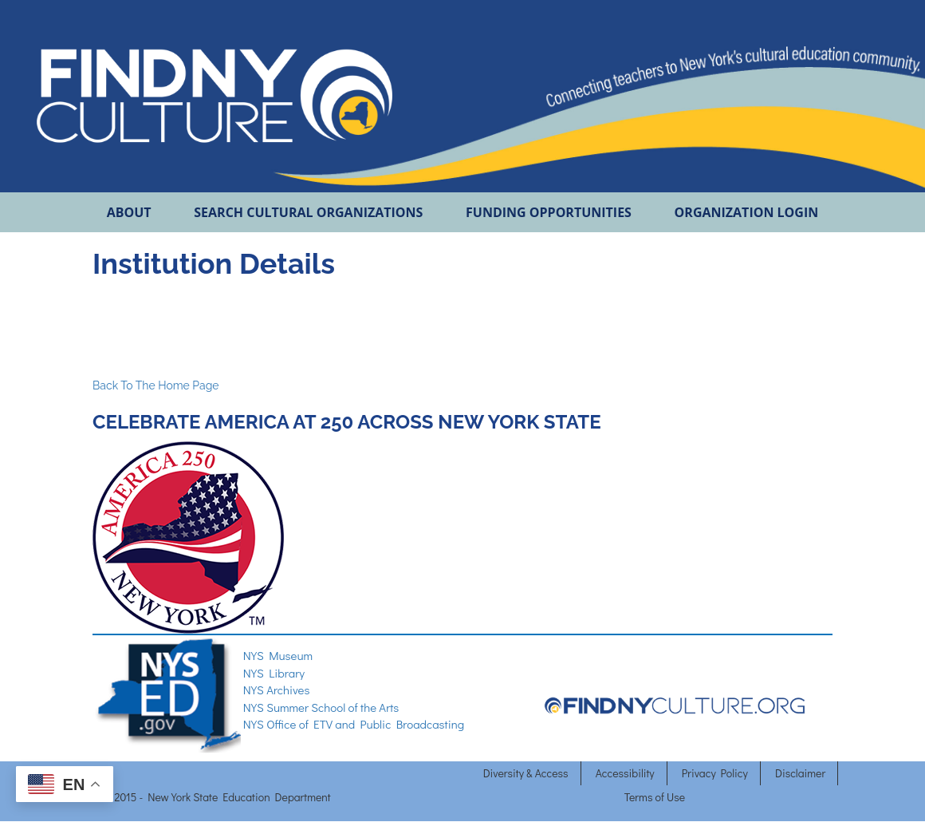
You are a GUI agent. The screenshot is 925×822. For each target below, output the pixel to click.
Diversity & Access (526, 773)
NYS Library (274, 673)
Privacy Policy (715, 773)
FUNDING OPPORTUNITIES (549, 212)
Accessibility (625, 773)
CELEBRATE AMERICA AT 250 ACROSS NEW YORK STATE (348, 421)
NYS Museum (278, 655)
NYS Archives (276, 690)
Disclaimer (800, 773)
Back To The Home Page (155, 385)
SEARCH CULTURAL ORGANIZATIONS (308, 212)
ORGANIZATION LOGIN (747, 212)
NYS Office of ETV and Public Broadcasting (353, 724)
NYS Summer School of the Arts (321, 707)
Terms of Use (654, 796)
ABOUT (129, 212)
